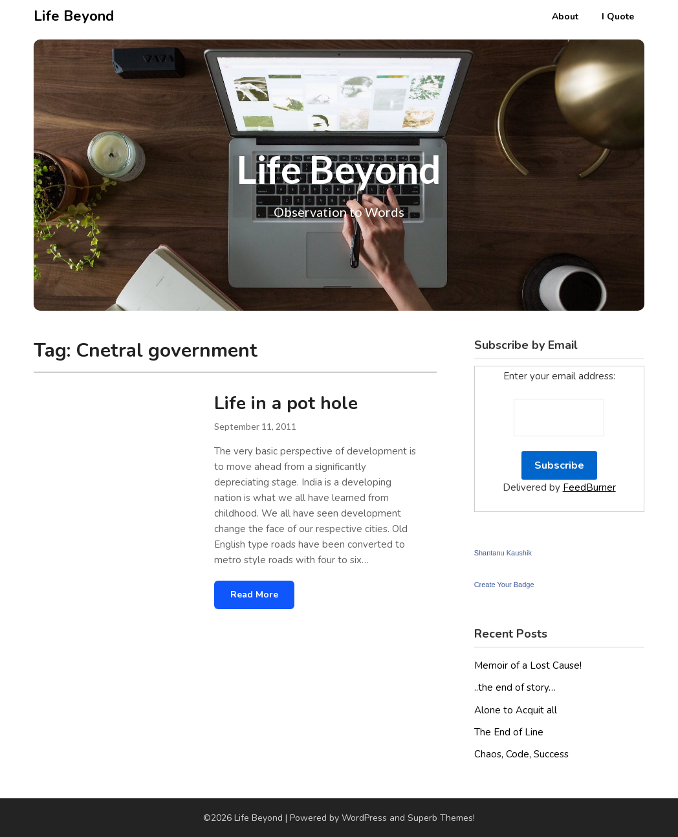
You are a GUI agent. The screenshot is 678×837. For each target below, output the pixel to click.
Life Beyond (74, 16)
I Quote (618, 16)
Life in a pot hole (286, 403)
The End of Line (508, 732)
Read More (254, 594)
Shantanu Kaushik (503, 553)
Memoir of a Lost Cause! (528, 665)
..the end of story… (515, 687)
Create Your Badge (504, 584)
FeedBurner (589, 487)
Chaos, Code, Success (521, 754)
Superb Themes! (441, 818)
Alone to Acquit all (515, 710)
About (565, 16)
